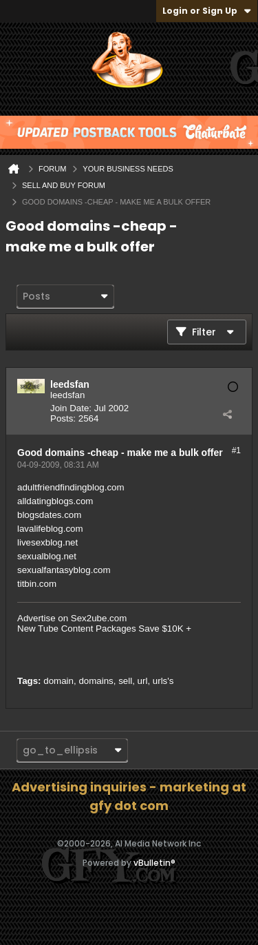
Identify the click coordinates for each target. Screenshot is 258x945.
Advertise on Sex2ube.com (72, 618)
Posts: (63, 418)
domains (95, 681)
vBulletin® (154, 863)
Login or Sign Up (206, 11)
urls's (163, 681)
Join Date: (71, 408)
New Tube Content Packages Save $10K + (104, 628)
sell (125, 681)
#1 (236, 450)
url (143, 681)
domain (58, 681)
